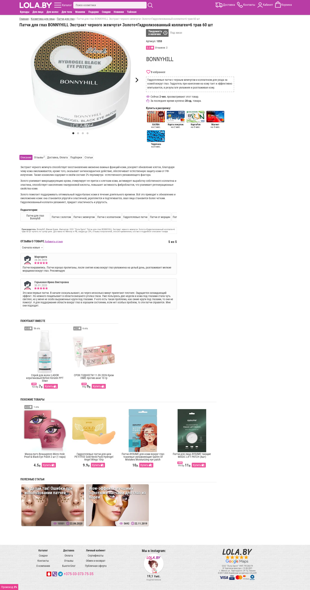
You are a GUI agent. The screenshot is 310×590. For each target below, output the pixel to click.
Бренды (24, 11)
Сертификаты (96, 555)
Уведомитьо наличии (155, 33)
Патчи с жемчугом (84, 217)
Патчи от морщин (160, 217)
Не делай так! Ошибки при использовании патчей (48, 490)
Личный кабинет (95, 550)
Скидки (106, 11)
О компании (43, 565)
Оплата (69, 555)
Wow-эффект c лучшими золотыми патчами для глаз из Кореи (117, 493)
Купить (49, 386)
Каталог (43, 550)
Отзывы (68, 560)
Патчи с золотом (61, 217)
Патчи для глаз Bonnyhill (35, 217)
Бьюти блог (68, 565)
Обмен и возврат (95, 560)
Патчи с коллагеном (109, 217)
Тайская (131, 11)
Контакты (43, 560)
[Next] (136, 80)
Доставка (68, 550)
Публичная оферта (96, 565)
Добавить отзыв (54, 241)
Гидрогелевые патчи (135, 217)
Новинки (119, 11)
